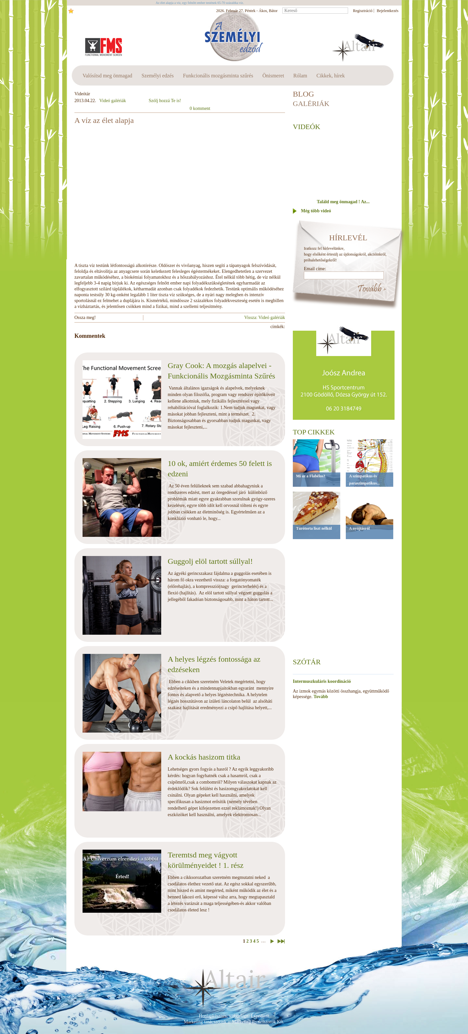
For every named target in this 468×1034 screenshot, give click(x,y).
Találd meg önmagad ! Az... (343, 201)
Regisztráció (362, 10)
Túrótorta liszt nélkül (314, 528)
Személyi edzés (157, 75)
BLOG (303, 94)
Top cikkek (314, 432)
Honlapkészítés (213, 1016)
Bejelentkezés (387, 10)
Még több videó (316, 210)
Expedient (260, 1016)
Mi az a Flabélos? (310, 476)
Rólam (300, 75)
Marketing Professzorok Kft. (258, 1021)
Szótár (307, 662)
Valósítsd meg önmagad (107, 75)
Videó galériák (112, 100)
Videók (306, 127)
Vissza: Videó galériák (264, 317)
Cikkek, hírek (331, 75)
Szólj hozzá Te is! (165, 100)
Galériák (311, 103)
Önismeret (273, 75)
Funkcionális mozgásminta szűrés (218, 75)
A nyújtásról (359, 528)
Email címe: (315, 268)
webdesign (238, 1016)
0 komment (200, 108)
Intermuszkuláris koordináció (322, 681)
